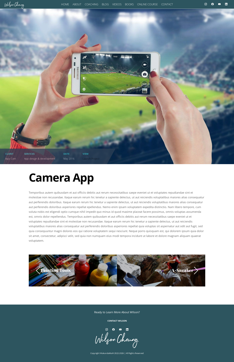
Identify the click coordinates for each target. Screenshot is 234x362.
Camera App (61, 177)
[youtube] (219, 4)
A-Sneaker (182, 270)
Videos (116, 4)
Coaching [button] (91, 4)
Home (65, 4)
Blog (105, 4)
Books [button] (129, 4)
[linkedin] (226, 4)
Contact (167, 4)
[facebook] (212, 4)
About (77, 4)
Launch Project (91, 158)
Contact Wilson (117, 320)
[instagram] (205, 4)
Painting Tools (56, 270)
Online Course (147, 4)
